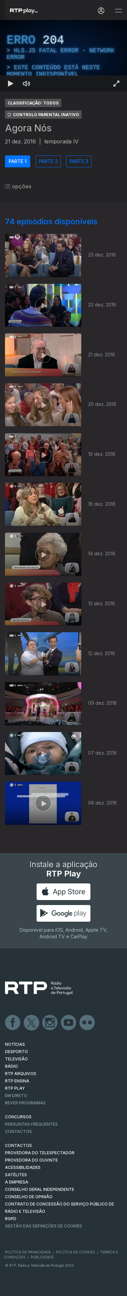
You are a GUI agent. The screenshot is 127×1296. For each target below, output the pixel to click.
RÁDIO (11, 1066)
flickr (87, 1023)
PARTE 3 (78, 161)
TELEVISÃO (16, 1058)
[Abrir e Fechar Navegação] (118, 11)
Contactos (18, 1131)
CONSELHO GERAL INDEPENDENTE (39, 1189)
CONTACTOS (18, 1145)
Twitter (32, 1023)
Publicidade (42, 1257)
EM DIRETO (16, 1095)
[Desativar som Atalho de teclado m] (27, 84)
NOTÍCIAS (15, 1044)
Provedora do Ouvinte (31, 1160)
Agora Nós (28, 128)
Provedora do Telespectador (39, 1152)
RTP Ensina (17, 1080)
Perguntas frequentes (31, 1124)
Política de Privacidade (28, 1252)
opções (18, 186)
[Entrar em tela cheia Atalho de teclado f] (116, 84)
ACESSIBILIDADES (23, 1167)
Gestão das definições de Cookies (43, 1225)
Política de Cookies (75, 1252)
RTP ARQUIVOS (20, 1073)
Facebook (13, 1023)
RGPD (10, 1218)
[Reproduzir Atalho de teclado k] (11, 84)
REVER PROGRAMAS (25, 1102)
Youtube (69, 1023)
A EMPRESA (16, 1182)
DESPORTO (16, 1051)
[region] (63, 56)
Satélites (16, 1174)
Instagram (50, 1023)
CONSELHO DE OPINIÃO (29, 1196)
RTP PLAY (15, 1088)
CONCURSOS (18, 1116)
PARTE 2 (48, 161)
